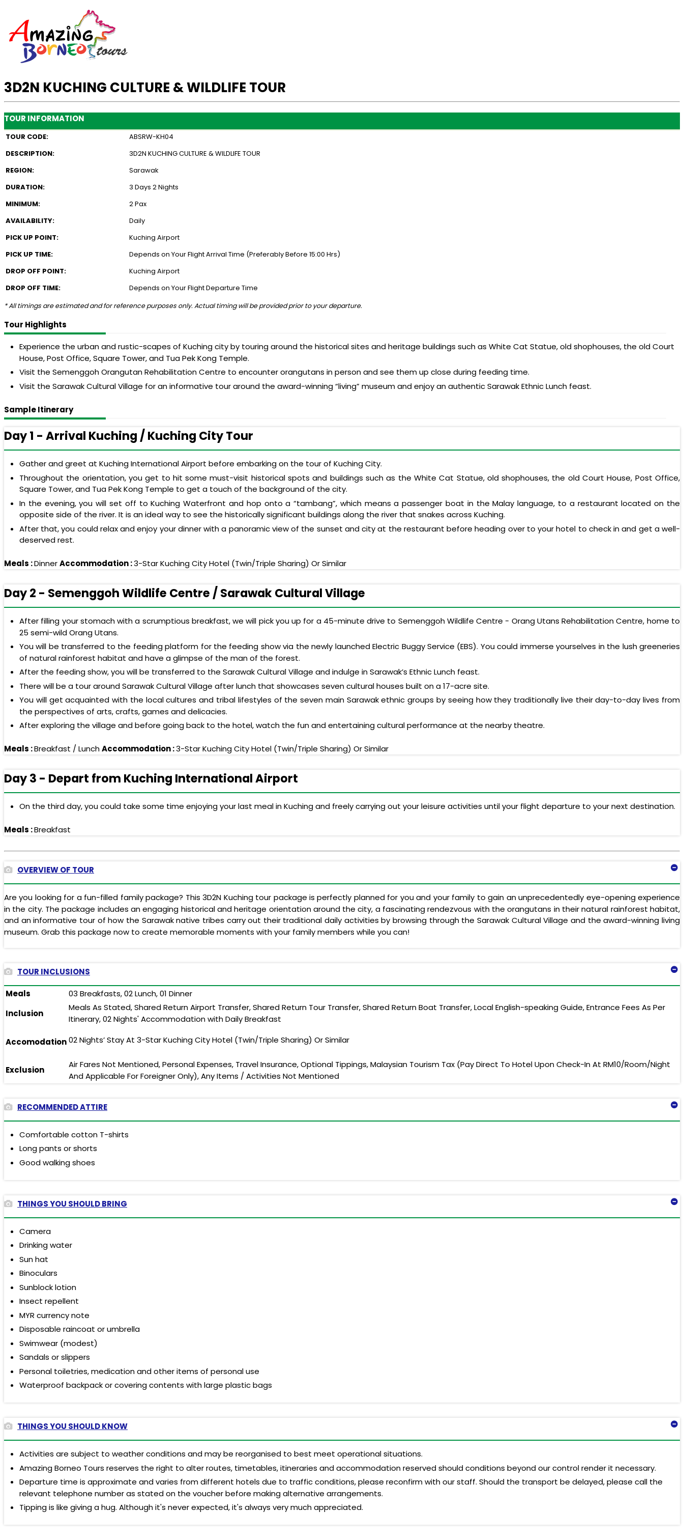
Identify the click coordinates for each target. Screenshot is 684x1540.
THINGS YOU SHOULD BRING (65, 1203)
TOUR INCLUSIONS (47, 971)
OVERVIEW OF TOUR (49, 869)
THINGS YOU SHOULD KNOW (66, 1426)
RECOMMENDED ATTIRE (55, 1107)
